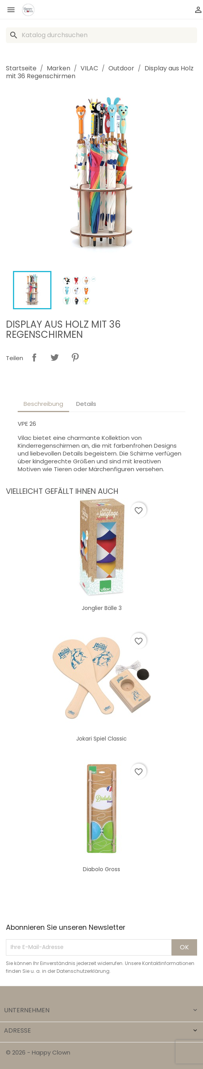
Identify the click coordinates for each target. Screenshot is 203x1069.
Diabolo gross (101, 869)
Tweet (54, 357)
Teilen (34, 357)
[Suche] (101, 35)
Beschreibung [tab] (43, 404)
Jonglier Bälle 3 (102, 608)
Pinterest (75, 357)
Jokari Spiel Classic (101, 739)
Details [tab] (86, 404)
